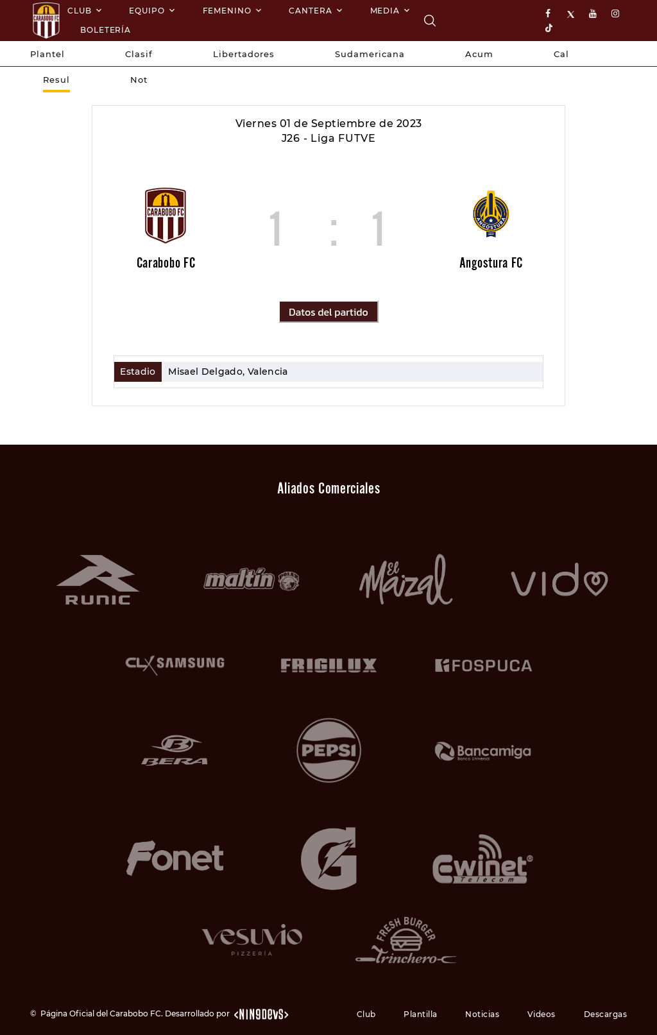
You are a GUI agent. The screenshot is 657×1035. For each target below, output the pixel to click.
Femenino (227, 10)
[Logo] (46, 20)
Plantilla (421, 1014)
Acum (479, 54)
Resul (56, 79)
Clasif (139, 54)
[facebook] (550, 14)
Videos (541, 1014)
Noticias (482, 1014)
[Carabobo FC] (429, 20)
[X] (572, 14)
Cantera (310, 10)
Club (79, 10)
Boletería (105, 30)
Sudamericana (370, 54)
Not (139, 79)
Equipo (146, 10)
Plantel (47, 54)
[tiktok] (550, 27)
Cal (561, 54)
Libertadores (244, 54)
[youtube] (594, 14)
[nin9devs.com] (261, 1013)
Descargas (605, 1014)
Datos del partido (328, 312)
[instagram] (616, 14)
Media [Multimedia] (385, 10)
